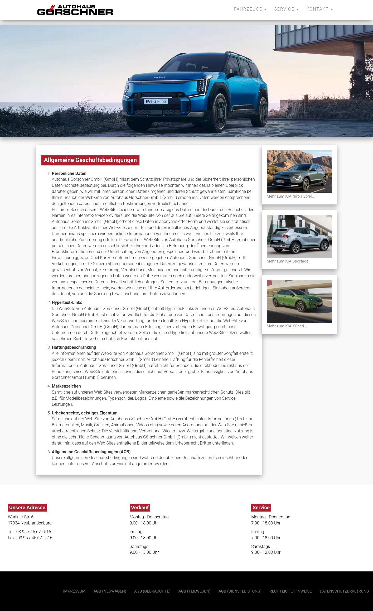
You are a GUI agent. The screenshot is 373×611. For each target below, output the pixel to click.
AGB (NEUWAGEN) (110, 591)
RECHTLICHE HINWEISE (290, 591)
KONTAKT (320, 9)
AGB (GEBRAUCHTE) (152, 591)
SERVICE (286, 9)
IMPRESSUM (74, 591)
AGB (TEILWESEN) (194, 591)
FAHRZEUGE (250, 9)
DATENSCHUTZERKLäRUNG (344, 591)
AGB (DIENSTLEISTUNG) (240, 591)
